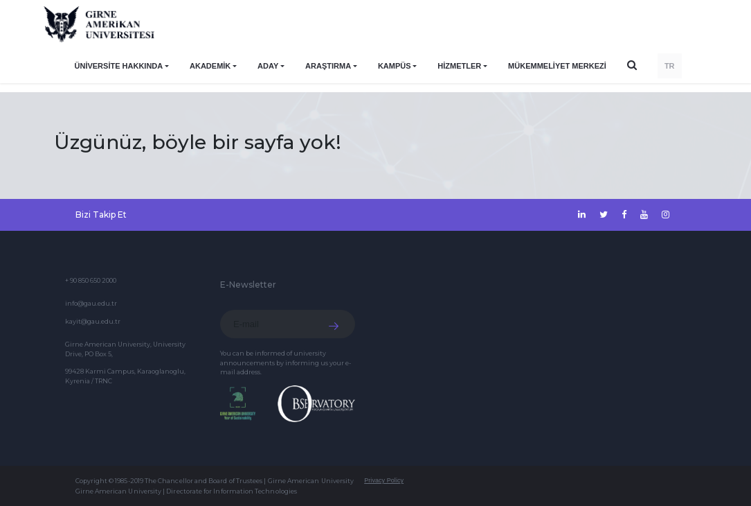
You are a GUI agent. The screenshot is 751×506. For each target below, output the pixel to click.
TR (669, 66)
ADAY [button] (267, 66)
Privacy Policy (384, 480)
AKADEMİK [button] (210, 66)
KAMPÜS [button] (394, 66)
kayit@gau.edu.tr (92, 321)
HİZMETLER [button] (459, 66)
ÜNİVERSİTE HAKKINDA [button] (119, 66)
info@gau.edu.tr (91, 303)
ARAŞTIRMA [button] (328, 66)
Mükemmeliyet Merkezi (557, 66)
